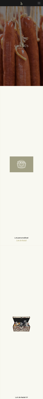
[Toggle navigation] (38, 3)
